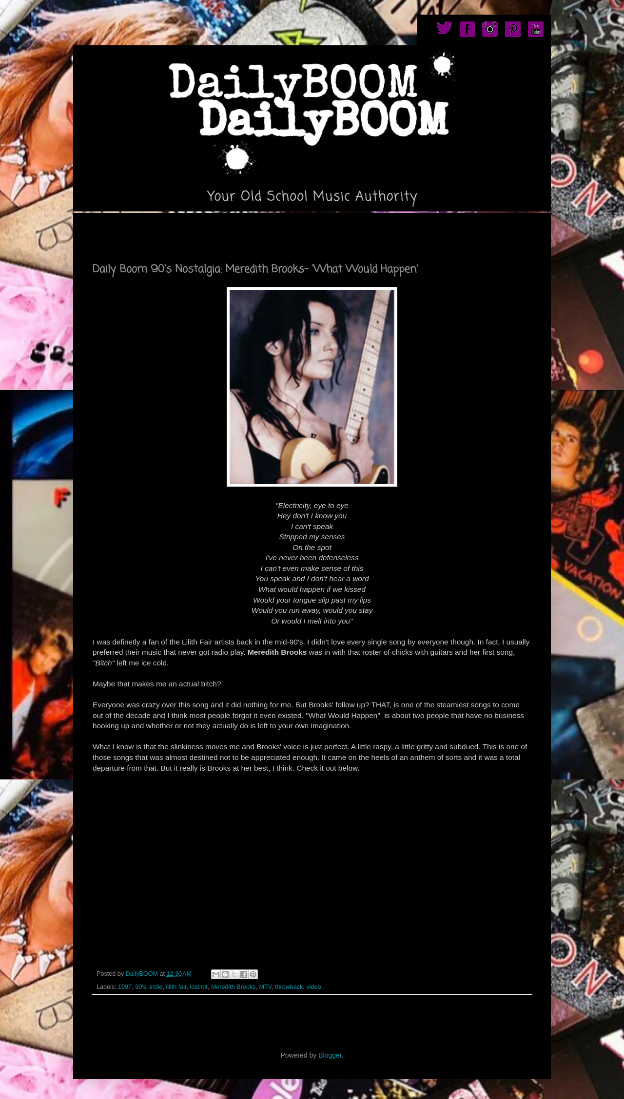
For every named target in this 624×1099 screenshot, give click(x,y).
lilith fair (176, 987)
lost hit (198, 987)
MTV (265, 987)
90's (140, 987)
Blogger (329, 1055)
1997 (125, 987)
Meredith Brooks (233, 987)
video (313, 987)
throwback (289, 987)
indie (156, 987)
